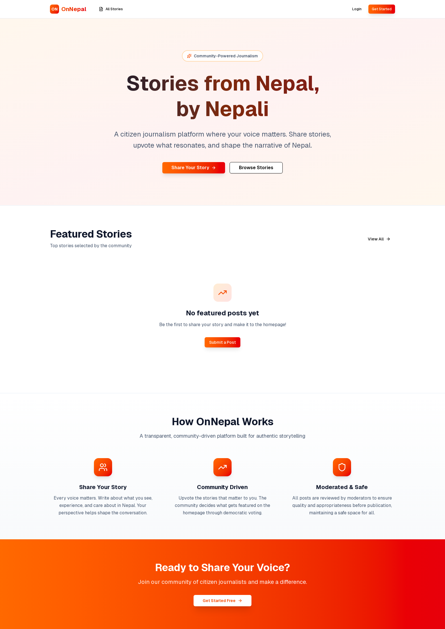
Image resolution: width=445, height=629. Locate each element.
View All (379, 239)
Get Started (382, 9)
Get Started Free (222, 600)
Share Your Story (193, 168)
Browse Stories (256, 168)
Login (357, 9)
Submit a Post (222, 342)
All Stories (111, 9)
